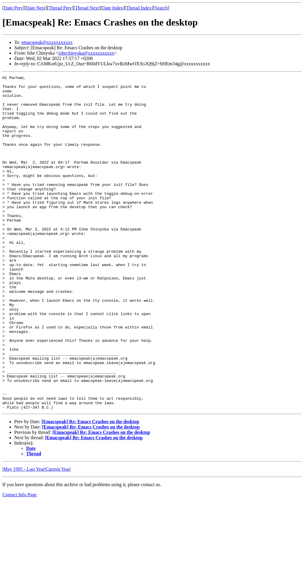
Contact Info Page (19, 561)
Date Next (35, 7)
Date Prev (13, 7)
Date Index (112, 7)
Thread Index (139, 7)
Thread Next (87, 7)
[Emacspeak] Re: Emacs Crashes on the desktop (90, 488)
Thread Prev (60, 7)
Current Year (58, 535)
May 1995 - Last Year (24, 535)
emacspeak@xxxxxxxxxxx (47, 42)
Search (161, 7)
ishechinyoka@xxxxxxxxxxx (86, 53)
